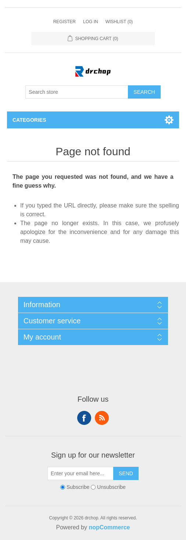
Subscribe (78, 487)
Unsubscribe (111, 487)
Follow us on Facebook (84, 418)
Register (64, 21)
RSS (102, 418)
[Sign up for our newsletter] (80, 473)
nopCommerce (109, 527)
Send (126, 473)
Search (144, 92)
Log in (90, 21)
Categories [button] (29, 120)
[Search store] (76, 92)
